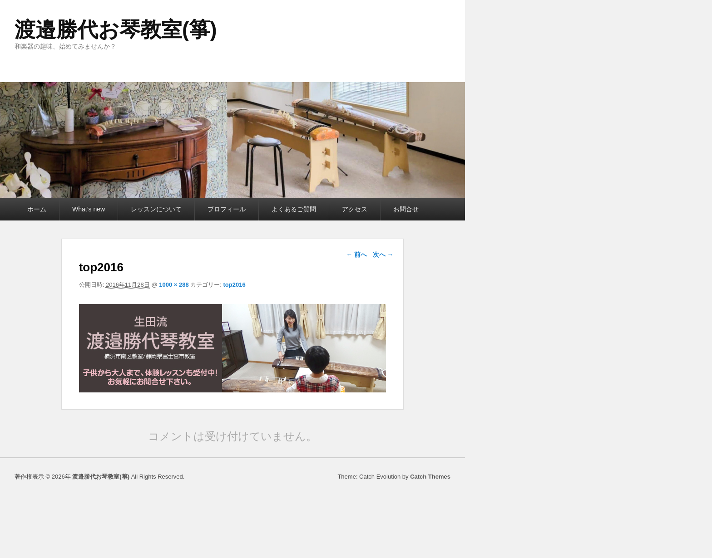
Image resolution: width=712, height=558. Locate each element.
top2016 (234, 284)
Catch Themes (430, 476)
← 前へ (356, 254)
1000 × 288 (173, 284)
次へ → (383, 254)
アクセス (354, 209)
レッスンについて (156, 209)
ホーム (36, 209)
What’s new (88, 209)
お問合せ (406, 209)
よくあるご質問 (294, 209)
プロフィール (227, 209)
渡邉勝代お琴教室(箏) (116, 29)
